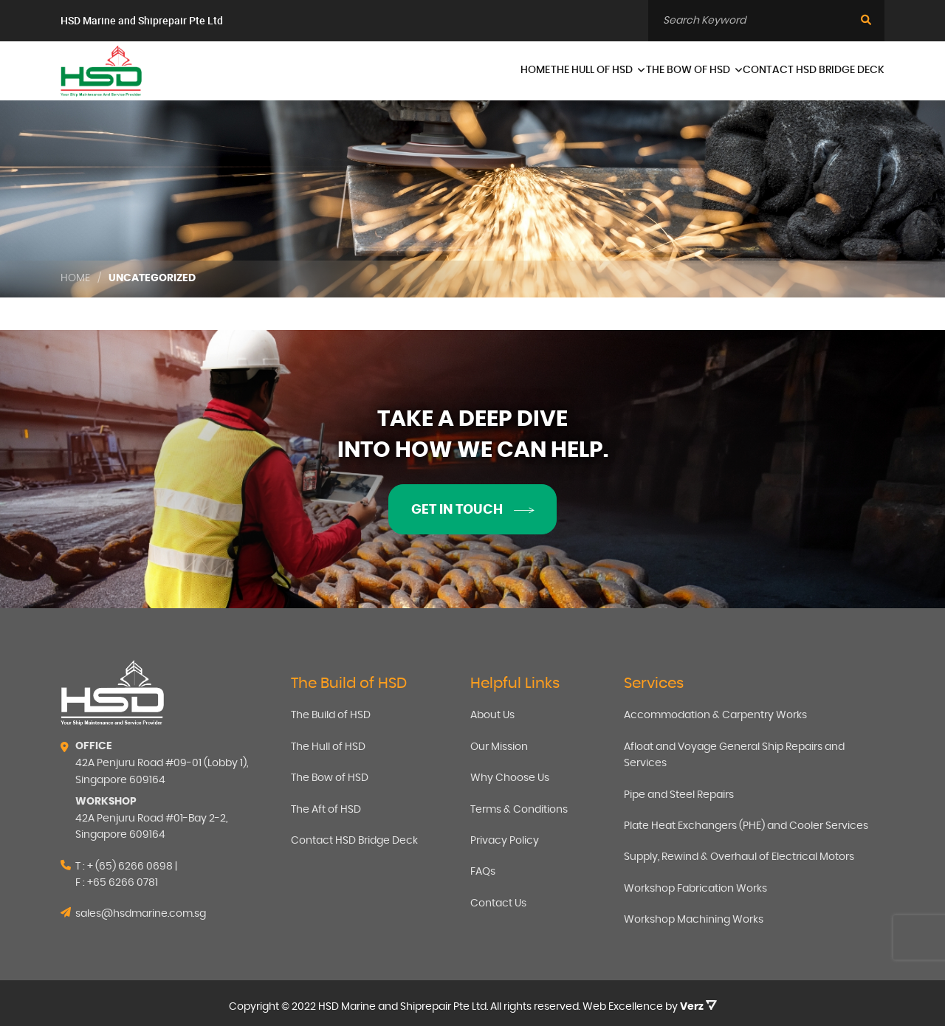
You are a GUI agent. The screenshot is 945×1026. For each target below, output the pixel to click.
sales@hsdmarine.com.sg (140, 914)
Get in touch (472, 510)
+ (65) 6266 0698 (130, 866)
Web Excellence (623, 1007)
